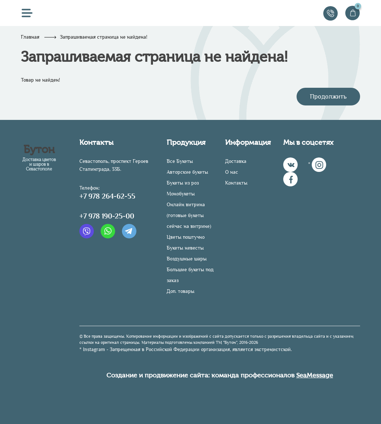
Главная (30, 37)
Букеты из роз (183, 183)
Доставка (235, 161)
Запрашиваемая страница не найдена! (103, 37)
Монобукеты (181, 193)
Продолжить (328, 96)
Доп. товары (180, 291)
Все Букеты (180, 161)
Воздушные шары (187, 258)
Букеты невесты (185, 248)
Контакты (236, 183)
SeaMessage (314, 375)
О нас (231, 172)
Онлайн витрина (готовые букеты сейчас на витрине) (189, 215)
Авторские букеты (187, 172)
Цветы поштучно (186, 237)
